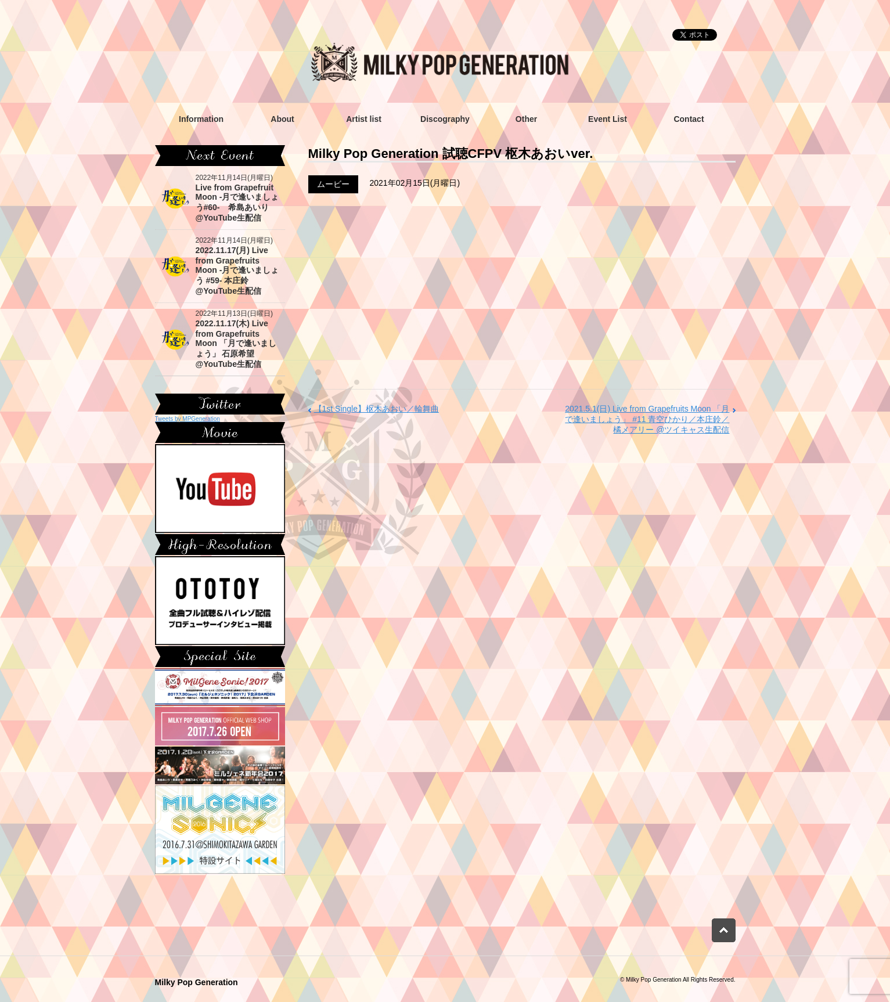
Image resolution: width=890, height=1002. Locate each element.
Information (201, 119)
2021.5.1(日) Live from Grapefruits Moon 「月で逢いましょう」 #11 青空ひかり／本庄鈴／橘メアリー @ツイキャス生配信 (647, 419)
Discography (445, 119)
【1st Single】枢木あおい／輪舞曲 (376, 408)
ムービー (333, 184)
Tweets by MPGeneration (187, 419)
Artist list (363, 119)
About (282, 119)
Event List (607, 119)
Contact (688, 119)
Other (526, 119)
